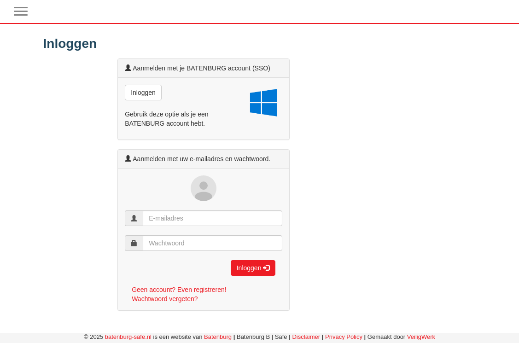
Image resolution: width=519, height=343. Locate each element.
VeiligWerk (421, 336)
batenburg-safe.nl (128, 336)
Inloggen (143, 92)
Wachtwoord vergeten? (165, 298)
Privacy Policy (343, 336)
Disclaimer (306, 336)
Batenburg (218, 336)
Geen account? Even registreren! (179, 289)
